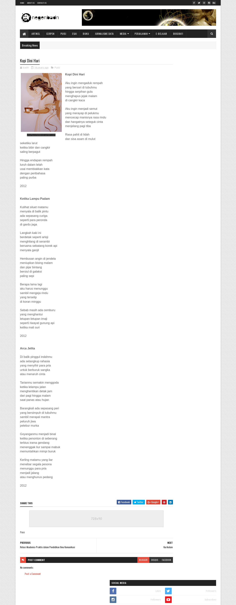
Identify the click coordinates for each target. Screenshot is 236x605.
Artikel (36, 33)
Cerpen (50, 33)
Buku (86, 33)
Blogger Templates (68, 600)
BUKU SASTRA (201, 88)
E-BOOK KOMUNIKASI (172, 88)
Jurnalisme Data (104, 33)
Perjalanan (141, 33)
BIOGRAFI (178, 33)
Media (123, 33)
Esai (74, 33)
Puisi (63, 33)
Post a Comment (33, 574)
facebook (144, 560)
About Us (30, 2)
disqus (132, 560)
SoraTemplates (37, 600)
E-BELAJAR (161, 33)
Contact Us (41, 2)
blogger (121, 560)
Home (22, 2)
